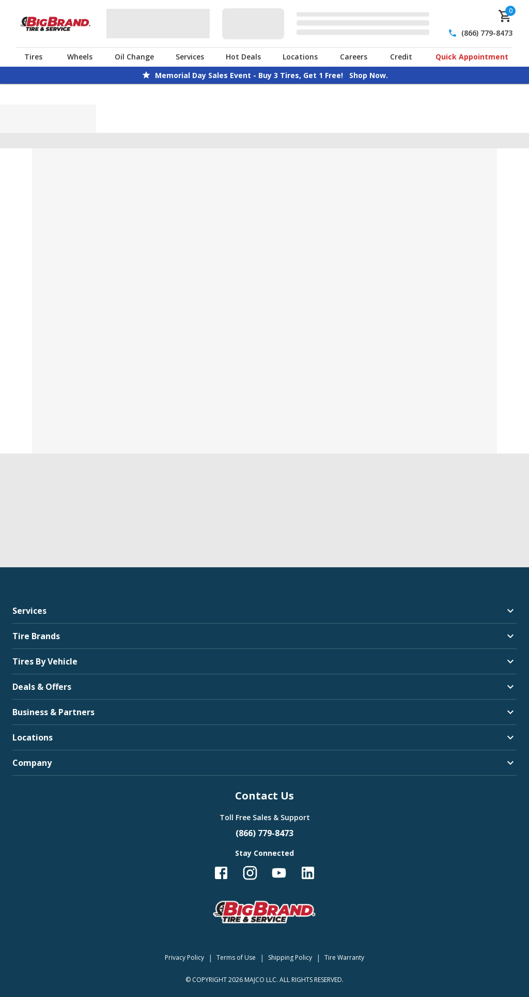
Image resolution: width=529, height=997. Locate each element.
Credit (401, 57)
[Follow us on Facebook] (221, 873)
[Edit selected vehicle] (328, 23)
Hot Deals (243, 57)
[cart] (505, 16)
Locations (300, 57)
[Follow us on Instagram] (250, 873)
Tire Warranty (344, 957)
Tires (33, 57)
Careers (353, 57)
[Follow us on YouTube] (279, 873)
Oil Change (134, 57)
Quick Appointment (471, 57)
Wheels (79, 57)
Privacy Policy (184, 957)
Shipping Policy (290, 957)
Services (190, 57)
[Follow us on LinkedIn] (308, 873)
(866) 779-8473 (486, 33)
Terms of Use (236, 957)
